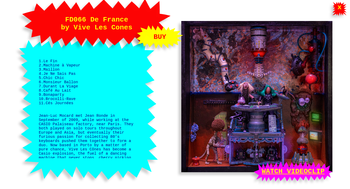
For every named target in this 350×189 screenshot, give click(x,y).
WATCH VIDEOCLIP (293, 170)
